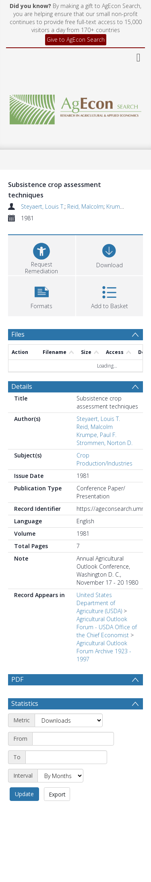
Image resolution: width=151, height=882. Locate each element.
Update (24, 794)
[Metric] (69, 720)
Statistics (24, 703)
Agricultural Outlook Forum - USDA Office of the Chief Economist (107, 627)
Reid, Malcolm (85, 206)
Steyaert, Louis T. (42, 206)
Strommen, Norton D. (104, 443)
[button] (41, 295)
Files (18, 334)
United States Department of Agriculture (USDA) (99, 603)
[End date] (66, 757)
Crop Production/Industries (104, 459)
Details (21, 386)
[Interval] (60, 775)
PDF (17, 679)
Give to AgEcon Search (76, 39)
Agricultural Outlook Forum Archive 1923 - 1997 (104, 651)
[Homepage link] (76, 107)
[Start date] (73, 739)
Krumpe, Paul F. (96, 435)
